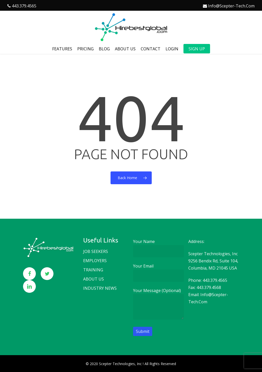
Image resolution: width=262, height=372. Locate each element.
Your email (158, 272)
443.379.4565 (24, 6)
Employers (95, 260)
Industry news (100, 288)
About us (93, 279)
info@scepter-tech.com (231, 6)
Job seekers (95, 251)
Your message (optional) (158, 305)
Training (93, 270)
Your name (158, 248)
